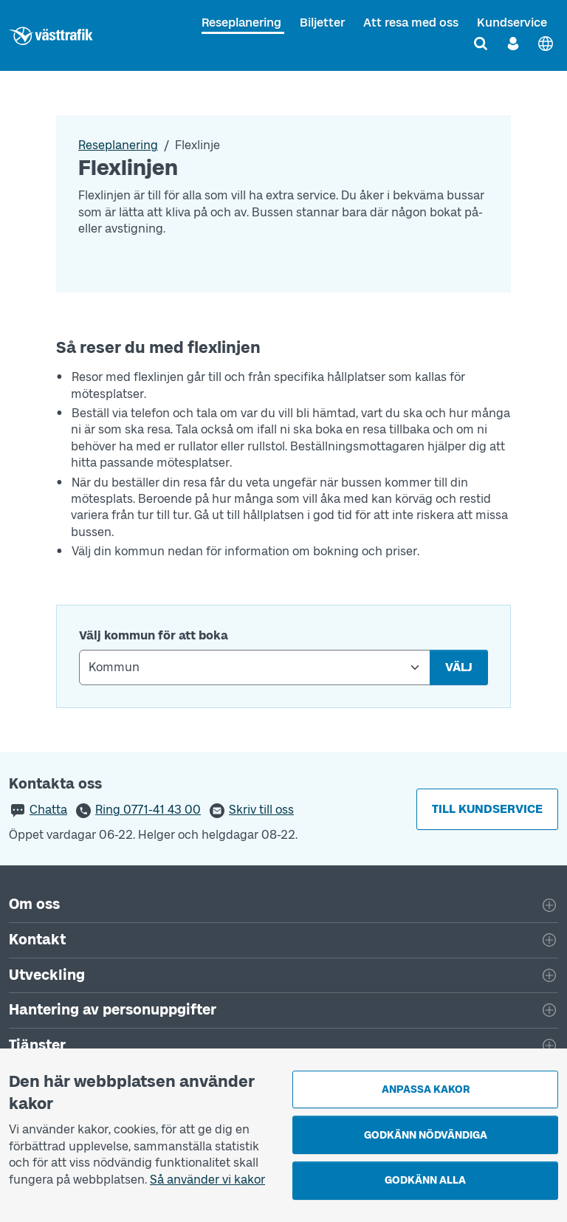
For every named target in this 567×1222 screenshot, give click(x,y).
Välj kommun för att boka (153, 635)
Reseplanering (241, 23)
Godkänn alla (425, 1180)
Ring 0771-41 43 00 (148, 810)
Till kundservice (487, 809)
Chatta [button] (48, 810)
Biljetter (322, 23)
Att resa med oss (410, 23)
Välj (458, 667)
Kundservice (512, 23)
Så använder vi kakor (207, 1180)
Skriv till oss (261, 810)
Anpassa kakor (426, 1089)
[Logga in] (513, 43)
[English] (545, 43)
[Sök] (480, 43)
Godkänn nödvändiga (425, 1135)
